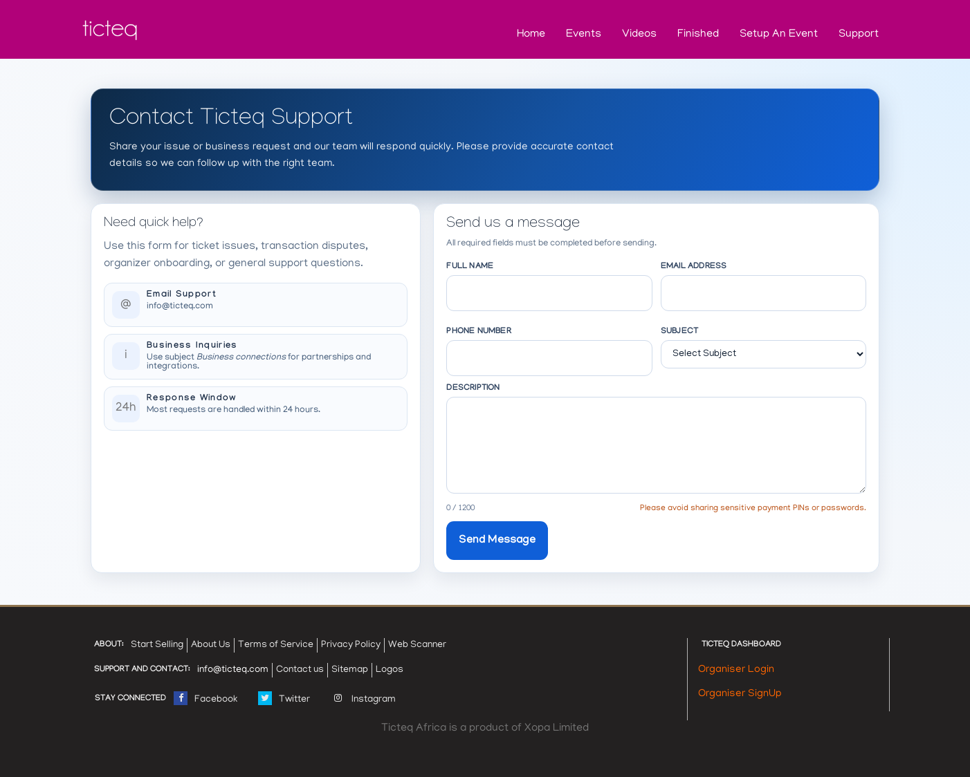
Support (859, 34)
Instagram (363, 696)
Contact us (300, 670)
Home (531, 34)
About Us (210, 645)
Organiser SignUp (740, 694)
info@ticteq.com (180, 306)
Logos (389, 670)
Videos (639, 34)
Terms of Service (275, 645)
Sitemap (349, 670)
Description (473, 388)
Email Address (694, 267)
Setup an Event (779, 34)
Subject (679, 332)
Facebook (205, 696)
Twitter (284, 696)
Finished (698, 34)
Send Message (497, 540)
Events (583, 34)
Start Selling (157, 645)
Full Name (469, 267)
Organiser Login (736, 669)
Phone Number (478, 332)
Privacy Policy (351, 645)
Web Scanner (417, 645)
